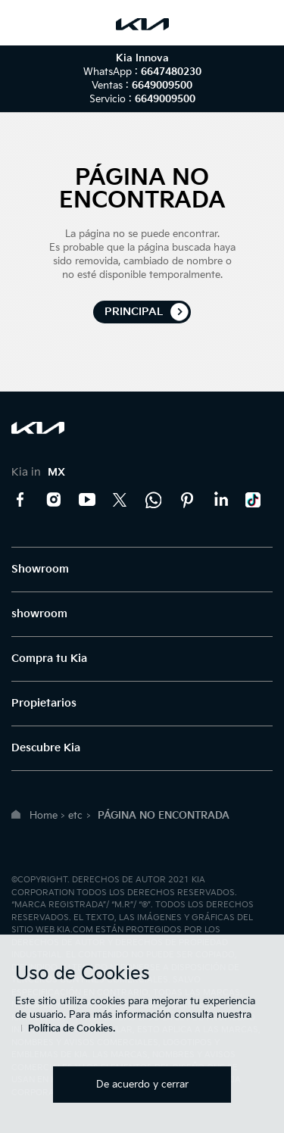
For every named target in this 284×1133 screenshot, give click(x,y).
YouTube (87, 500)
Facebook (20, 500)
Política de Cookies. (71, 1029)
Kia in (38, 472)
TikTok (254, 500)
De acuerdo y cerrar (142, 1084)
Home (44, 816)
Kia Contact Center (154, 500)
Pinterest (187, 500)
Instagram (54, 500)
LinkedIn (220, 500)
